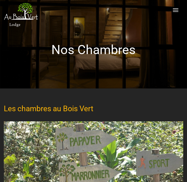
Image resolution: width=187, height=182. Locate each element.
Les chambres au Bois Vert (48, 108)
